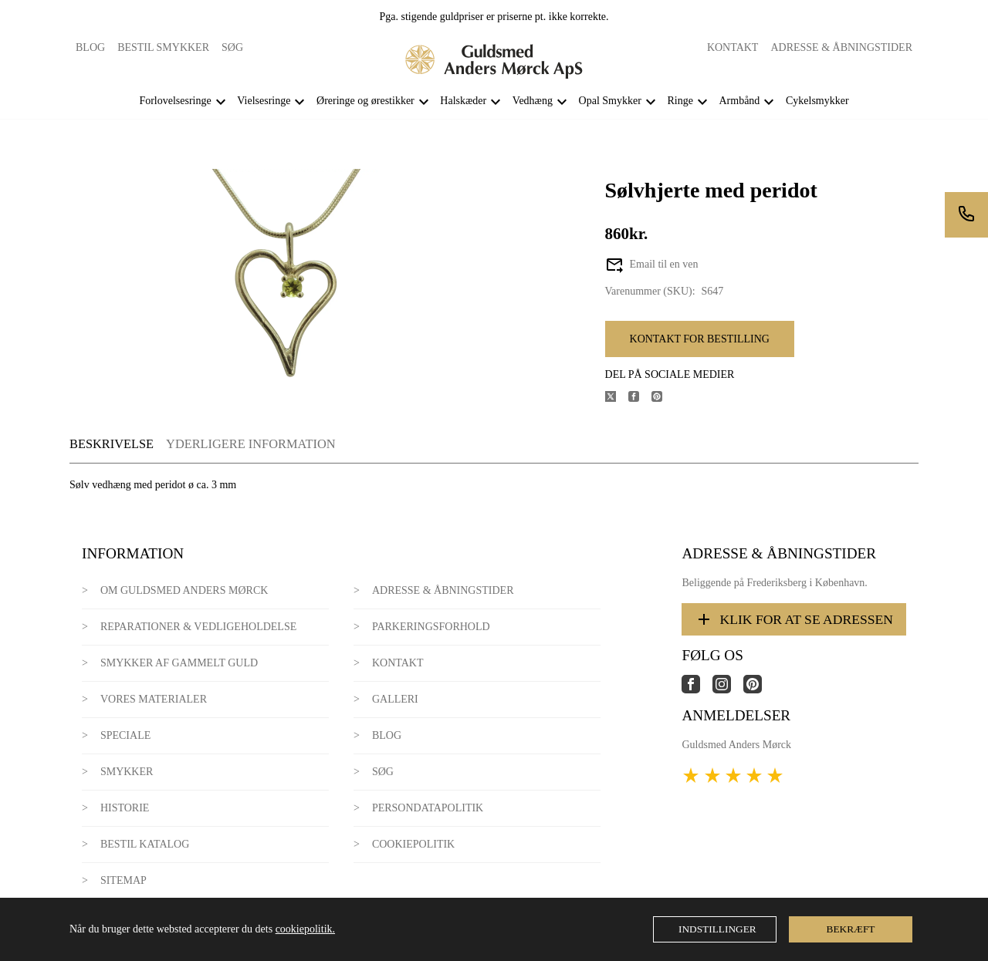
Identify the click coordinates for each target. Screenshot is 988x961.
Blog (90, 47)
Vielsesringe (263, 100)
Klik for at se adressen (794, 619)
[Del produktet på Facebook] (639, 398)
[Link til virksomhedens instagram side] (727, 690)
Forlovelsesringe (175, 100)
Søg (232, 47)
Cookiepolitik (413, 844)
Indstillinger (717, 929)
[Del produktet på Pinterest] (663, 398)
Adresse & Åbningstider (841, 47)
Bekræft (851, 929)
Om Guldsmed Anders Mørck (184, 590)
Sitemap (123, 880)
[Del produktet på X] (616, 398)
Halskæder (463, 100)
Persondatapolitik (427, 808)
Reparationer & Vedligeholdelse (198, 626)
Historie (125, 808)
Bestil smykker (163, 47)
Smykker (126, 771)
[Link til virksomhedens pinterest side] (758, 690)
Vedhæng (533, 100)
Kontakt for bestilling (700, 339)
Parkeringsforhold (431, 626)
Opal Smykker (610, 100)
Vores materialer (153, 699)
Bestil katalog (144, 844)
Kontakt (733, 47)
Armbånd (739, 100)
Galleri (395, 699)
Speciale (125, 735)
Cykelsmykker (817, 100)
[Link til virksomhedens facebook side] (697, 690)
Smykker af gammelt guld (179, 663)
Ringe (679, 100)
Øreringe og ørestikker (365, 100)
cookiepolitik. (305, 929)
